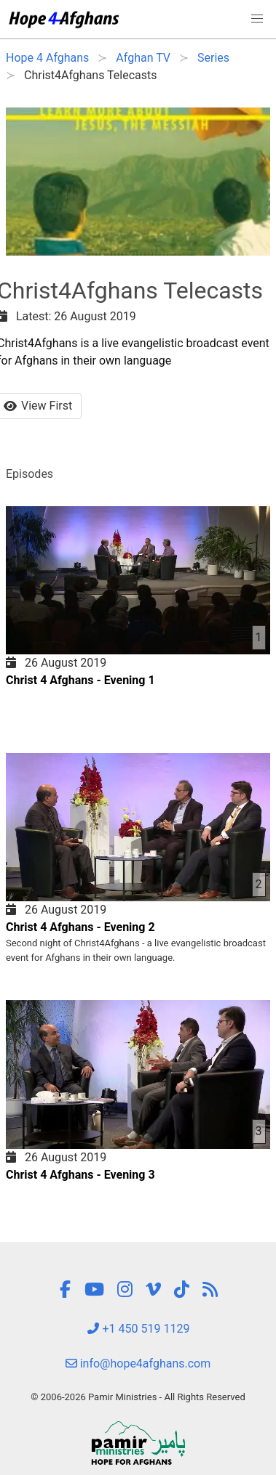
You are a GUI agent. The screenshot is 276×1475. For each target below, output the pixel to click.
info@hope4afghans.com (138, 1363)
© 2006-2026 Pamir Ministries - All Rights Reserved (138, 1396)
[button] (257, 19)
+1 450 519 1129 (138, 1329)
